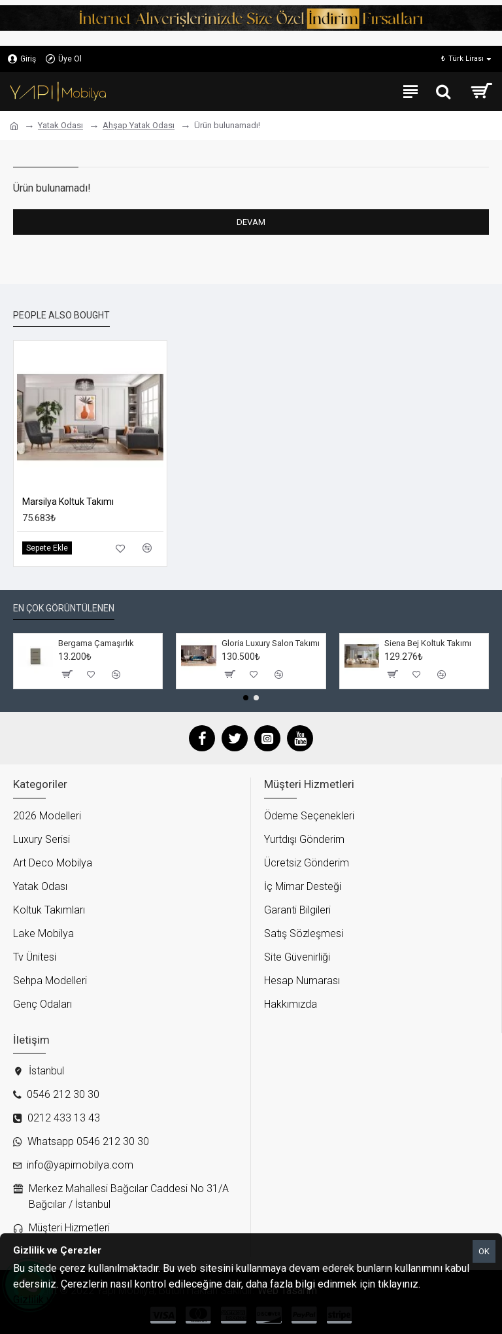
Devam (251, 222)
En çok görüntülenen (63, 608)
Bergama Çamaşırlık (96, 643)
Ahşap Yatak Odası (139, 125)
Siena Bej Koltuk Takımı (427, 643)
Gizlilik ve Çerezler (56, 1299)
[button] (245, 697)
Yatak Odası (60, 125)
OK (484, 1251)
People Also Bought (61, 315)
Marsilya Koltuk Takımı (68, 501)
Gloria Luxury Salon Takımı (271, 643)
